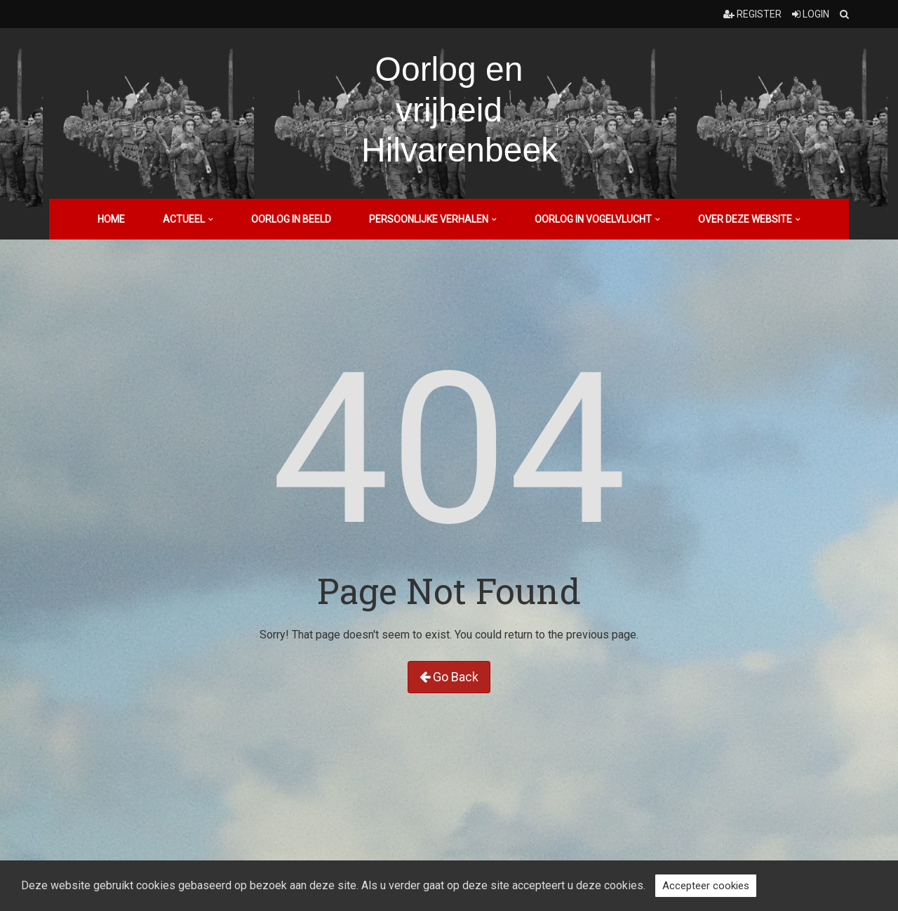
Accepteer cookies (705, 885)
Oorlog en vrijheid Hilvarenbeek (459, 110)
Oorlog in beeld (291, 219)
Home (111, 219)
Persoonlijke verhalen (428, 219)
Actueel (184, 219)
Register (752, 14)
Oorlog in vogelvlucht (593, 219)
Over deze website (745, 219)
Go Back (449, 676)
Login (810, 14)
